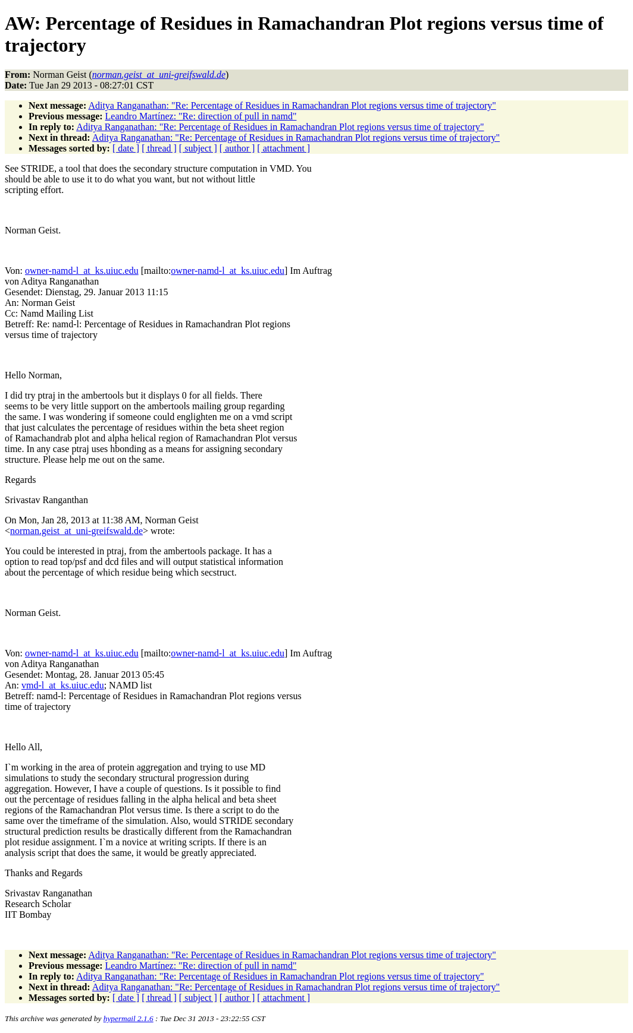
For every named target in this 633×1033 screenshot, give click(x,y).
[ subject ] (198, 148)
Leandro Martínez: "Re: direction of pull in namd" (201, 116)
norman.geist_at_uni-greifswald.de (76, 531)
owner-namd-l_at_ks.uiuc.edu (82, 271)
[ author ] (237, 148)
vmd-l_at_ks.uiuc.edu (62, 685)
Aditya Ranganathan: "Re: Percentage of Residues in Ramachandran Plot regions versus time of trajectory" (292, 105)
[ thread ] (159, 148)
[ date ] (125, 148)
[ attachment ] (283, 148)
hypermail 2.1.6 (128, 1018)
